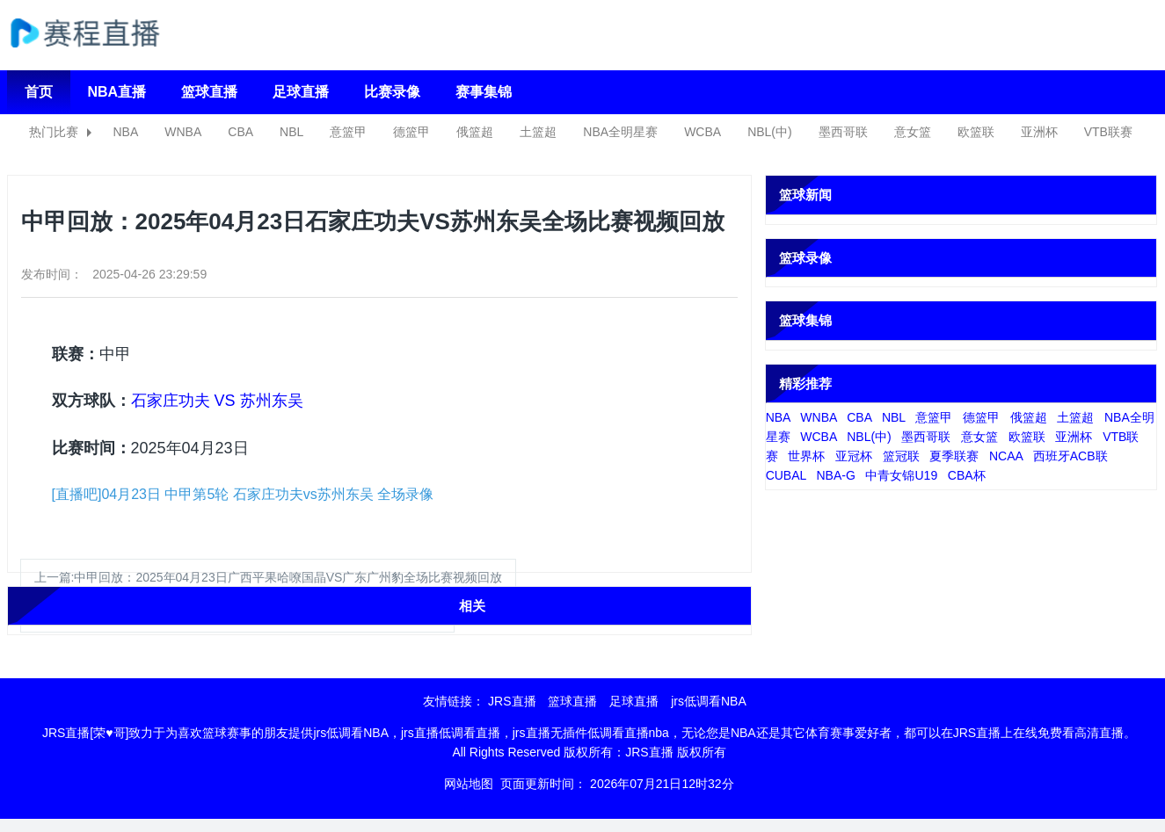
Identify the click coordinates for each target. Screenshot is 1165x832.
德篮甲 (411, 132)
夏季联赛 (954, 456)
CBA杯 (967, 475)
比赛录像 (392, 91)
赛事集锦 (483, 91)
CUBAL (786, 475)
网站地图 (468, 784)
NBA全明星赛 (620, 132)
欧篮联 (975, 132)
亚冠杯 (853, 456)
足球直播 (301, 91)
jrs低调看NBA (708, 701)
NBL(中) (769, 132)
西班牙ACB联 (1070, 456)
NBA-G (835, 475)
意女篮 (912, 132)
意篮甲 (348, 132)
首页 (39, 91)
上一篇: (268, 577)
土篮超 (538, 132)
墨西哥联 (843, 132)
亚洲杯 (1039, 132)
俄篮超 (474, 132)
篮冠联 (901, 456)
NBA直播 (117, 91)
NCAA (1006, 456)
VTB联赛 (1108, 132)
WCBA (702, 132)
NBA (126, 132)
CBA (240, 132)
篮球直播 (209, 91)
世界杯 (806, 456)
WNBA (182, 132)
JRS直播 (511, 701)
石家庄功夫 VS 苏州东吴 (217, 400)
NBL (291, 132)
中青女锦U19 (901, 475)
